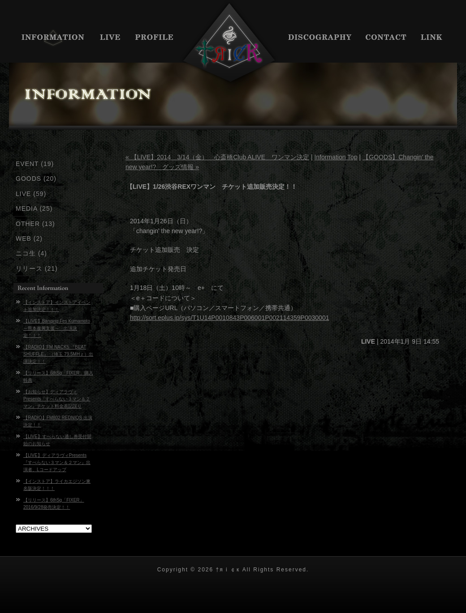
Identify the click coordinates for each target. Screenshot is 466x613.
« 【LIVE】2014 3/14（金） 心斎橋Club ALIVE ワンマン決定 (217, 157)
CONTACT (386, 38)
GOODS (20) (36, 178)
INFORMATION (50, 38)
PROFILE (154, 38)
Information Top (335, 157)
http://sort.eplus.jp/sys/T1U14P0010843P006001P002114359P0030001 (229, 317)
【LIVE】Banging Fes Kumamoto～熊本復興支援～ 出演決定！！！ (56, 328)
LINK (435, 38)
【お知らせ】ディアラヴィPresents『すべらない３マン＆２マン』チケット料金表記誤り (56, 399)
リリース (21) (37, 268)
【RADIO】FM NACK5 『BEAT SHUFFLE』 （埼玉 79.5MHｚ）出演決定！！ (58, 354)
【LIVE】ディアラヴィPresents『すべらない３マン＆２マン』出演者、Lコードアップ (57, 462)
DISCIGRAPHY (320, 38)
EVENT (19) (35, 163)
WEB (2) (29, 238)
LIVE (111, 38)
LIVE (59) (31, 193)
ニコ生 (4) (31, 253)
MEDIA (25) (34, 208)
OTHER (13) (35, 223)
